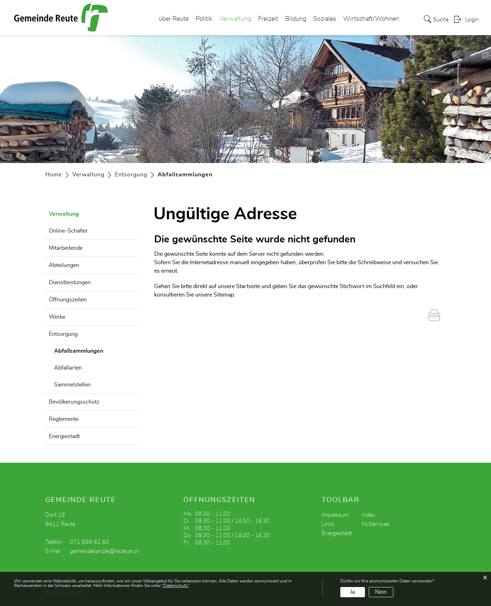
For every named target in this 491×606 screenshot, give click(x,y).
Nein (381, 592)
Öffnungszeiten (68, 299)
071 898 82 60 (89, 542)
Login (472, 19)
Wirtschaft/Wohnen (371, 19)
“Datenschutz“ (175, 586)
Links (328, 524)
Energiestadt (64, 436)
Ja (352, 592)
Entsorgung (63, 334)
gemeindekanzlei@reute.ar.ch (105, 551)
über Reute (174, 19)
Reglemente (63, 419)
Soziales (324, 19)
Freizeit (268, 19)
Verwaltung (235, 19)
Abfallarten (68, 368)
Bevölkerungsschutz (74, 402)
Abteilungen (64, 265)
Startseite (248, 286)
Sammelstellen (72, 384)
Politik (204, 19)
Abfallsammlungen (96, 350)
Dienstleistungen (70, 282)
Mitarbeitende (66, 248)
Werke (57, 317)
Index (368, 515)
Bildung (295, 19)
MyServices (375, 524)
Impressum (335, 515)
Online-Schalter (68, 231)
